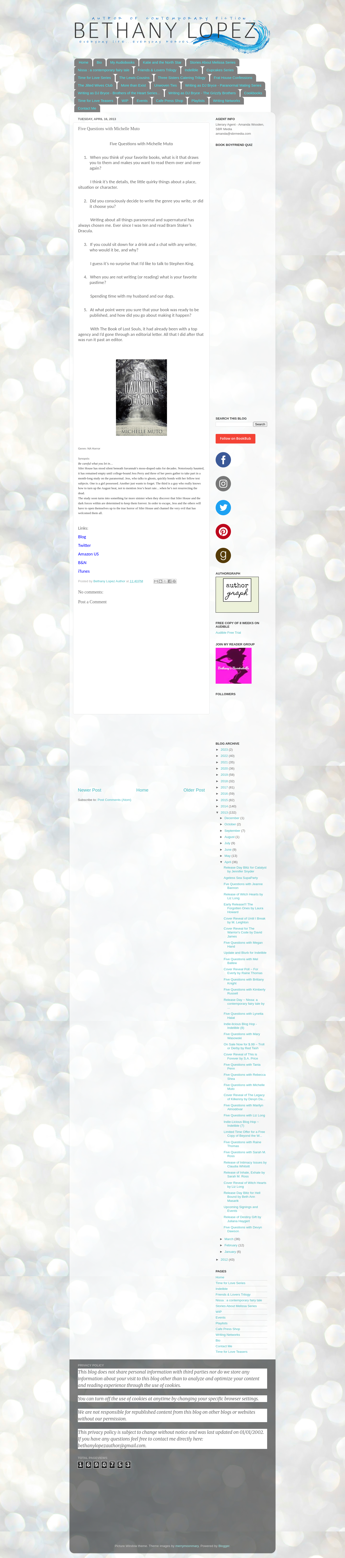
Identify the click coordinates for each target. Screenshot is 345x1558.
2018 (225, 781)
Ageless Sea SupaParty (241, 878)
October (230, 824)
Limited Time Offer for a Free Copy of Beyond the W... (244, 1133)
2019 (225, 774)
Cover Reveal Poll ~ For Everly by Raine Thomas (243, 971)
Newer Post (89, 790)
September (232, 830)
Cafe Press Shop (169, 101)
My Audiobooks (122, 62)
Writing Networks (226, 101)
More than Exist (133, 85)
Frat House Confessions (233, 78)
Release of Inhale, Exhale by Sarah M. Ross (244, 1174)
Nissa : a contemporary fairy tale (103, 70)
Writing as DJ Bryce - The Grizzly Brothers (202, 93)
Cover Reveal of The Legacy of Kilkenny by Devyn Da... (244, 1097)
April (228, 862)
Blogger (224, 1546)
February (231, 1245)
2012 (225, 1259)
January (230, 1251)
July (227, 843)
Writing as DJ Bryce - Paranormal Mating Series (223, 85)
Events (142, 101)
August (230, 837)
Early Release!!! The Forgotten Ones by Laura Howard (243, 908)
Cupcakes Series (220, 70)
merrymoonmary (187, 1546)
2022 (225, 756)
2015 (225, 800)
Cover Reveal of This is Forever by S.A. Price (241, 1056)
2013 (225, 812)
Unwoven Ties (165, 85)
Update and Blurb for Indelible (245, 952)
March (229, 1239)
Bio (99, 62)
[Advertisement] (141, 751)
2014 (225, 806)
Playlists (198, 101)
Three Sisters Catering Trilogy (181, 78)
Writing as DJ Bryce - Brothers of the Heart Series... (119, 93)
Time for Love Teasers (95, 101)
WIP (124, 101)
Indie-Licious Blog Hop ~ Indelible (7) (241, 1123)
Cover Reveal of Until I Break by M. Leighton (244, 920)
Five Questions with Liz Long (244, 1115)
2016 (225, 793)
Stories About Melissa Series (213, 62)
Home (83, 62)
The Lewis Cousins (134, 78)
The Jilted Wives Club (95, 85)
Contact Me (87, 108)
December (232, 818)
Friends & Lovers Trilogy (157, 70)
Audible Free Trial (228, 632)
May (227, 856)
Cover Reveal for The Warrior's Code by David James (243, 932)
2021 (225, 762)
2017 (225, 787)
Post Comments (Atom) (114, 800)
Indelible (191, 70)
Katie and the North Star (162, 62)
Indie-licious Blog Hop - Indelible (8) (240, 1026)
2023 (225, 749)
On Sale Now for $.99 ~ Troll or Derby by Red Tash (244, 1046)
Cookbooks (253, 93)
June (228, 849)
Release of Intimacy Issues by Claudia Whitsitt (245, 1164)
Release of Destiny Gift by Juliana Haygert (242, 1219)
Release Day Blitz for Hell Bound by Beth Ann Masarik (242, 1196)
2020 (225, 768)
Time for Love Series (94, 78)
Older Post (194, 790)
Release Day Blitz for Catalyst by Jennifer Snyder (245, 869)
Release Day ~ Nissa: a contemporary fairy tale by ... (244, 1003)
